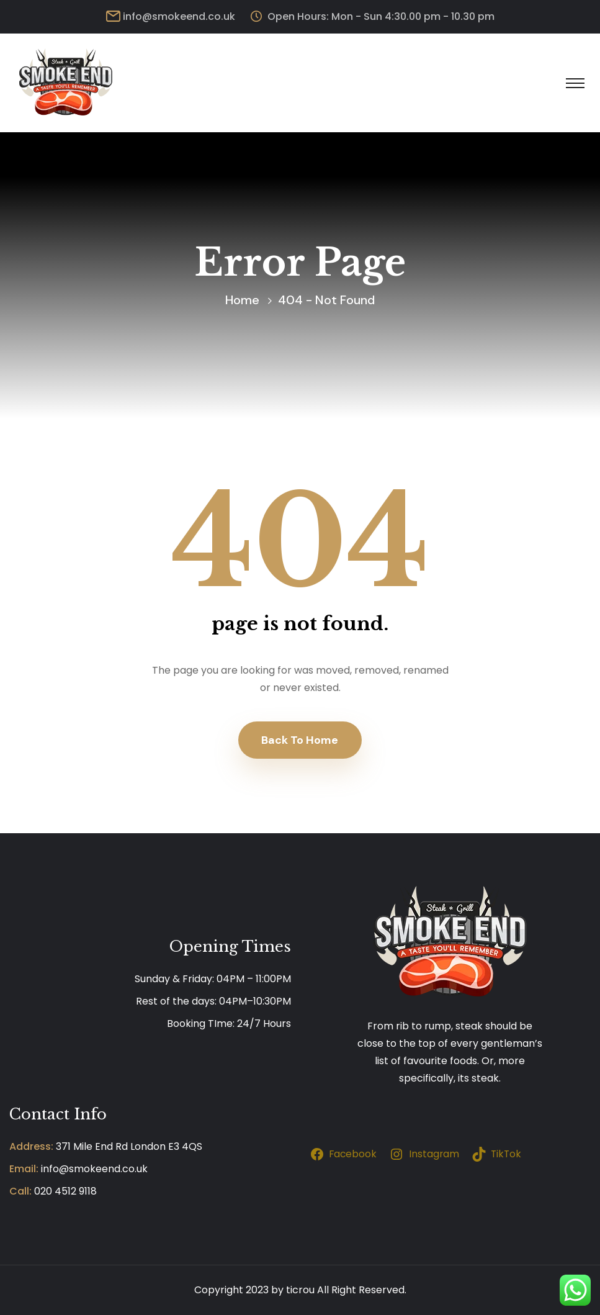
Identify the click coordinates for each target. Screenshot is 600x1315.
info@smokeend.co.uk (179, 16)
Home (242, 300)
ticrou (300, 1290)
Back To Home (299, 740)
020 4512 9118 (65, 1191)
